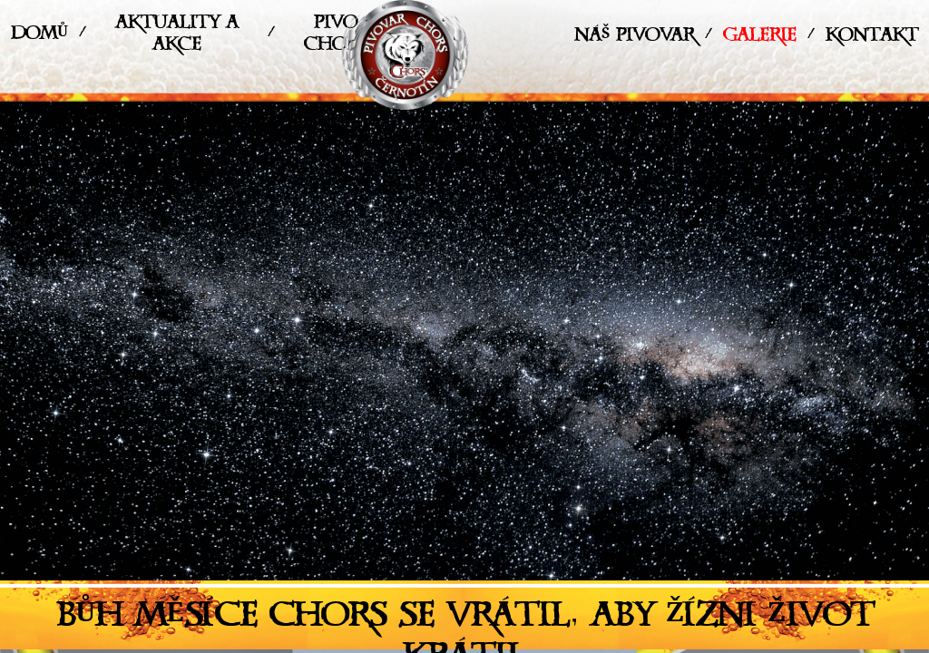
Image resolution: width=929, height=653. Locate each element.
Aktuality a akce (177, 37)
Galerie (760, 38)
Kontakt (872, 38)
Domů (39, 37)
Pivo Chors (335, 37)
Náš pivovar (634, 38)
